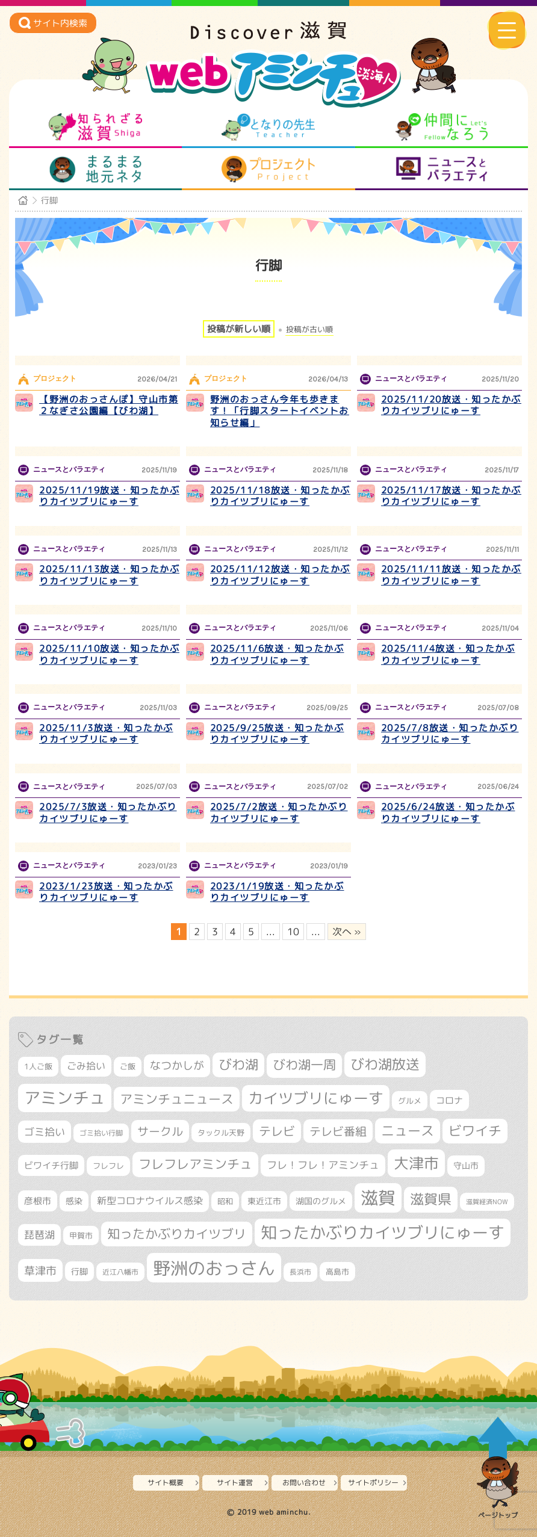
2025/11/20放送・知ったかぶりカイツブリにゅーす (451, 405)
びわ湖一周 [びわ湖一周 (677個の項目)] (304, 1065)
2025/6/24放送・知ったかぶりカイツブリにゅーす (448, 812)
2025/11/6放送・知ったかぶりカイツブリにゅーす (277, 654)
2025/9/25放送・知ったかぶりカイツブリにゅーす (277, 734)
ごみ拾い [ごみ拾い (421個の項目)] (86, 1065)
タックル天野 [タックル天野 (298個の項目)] (220, 1132)
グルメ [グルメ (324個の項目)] (409, 1100)
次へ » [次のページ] (346, 931)
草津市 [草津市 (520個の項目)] (40, 1270)
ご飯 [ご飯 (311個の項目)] (127, 1066)
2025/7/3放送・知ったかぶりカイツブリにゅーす (108, 812)
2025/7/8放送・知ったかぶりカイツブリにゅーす (450, 734)
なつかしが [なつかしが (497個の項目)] (177, 1065)
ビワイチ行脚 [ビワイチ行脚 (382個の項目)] (51, 1165)
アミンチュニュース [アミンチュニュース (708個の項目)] (177, 1099)
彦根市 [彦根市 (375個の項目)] (37, 1201)
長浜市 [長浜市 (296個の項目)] (300, 1272)
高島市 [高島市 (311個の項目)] (337, 1271)
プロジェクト (268, 169)
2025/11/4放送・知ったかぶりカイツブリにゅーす (448, 654)
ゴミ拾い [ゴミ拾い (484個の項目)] (44, 1131)
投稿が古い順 (309, 329)
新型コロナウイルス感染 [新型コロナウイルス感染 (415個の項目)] (150, 1200)
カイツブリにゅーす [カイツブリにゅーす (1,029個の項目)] (315, 1098)
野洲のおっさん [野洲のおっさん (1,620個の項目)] (214, 1267)
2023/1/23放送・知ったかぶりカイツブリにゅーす (106, 892)
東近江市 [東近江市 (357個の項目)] (264, 1201)
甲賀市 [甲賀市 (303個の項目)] (81, 1235)
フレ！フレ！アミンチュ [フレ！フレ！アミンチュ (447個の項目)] (323, 1165)
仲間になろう (441, 127)
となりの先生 (268, 127)
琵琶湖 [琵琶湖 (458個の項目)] (39, 1235)
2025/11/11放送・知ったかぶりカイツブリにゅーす (451, 575)
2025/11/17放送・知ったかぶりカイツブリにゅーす (451, 496)
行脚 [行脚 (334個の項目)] (79, 1271)
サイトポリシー (373, 1482)
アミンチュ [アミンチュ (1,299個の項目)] (64, 1097)
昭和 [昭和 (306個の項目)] (225, 1201)
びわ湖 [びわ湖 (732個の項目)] (238, 1065)
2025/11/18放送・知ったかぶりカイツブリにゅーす (280, 496)
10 (293, 931)
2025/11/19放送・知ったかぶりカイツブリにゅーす (109, 496)
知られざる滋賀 (95, 127)
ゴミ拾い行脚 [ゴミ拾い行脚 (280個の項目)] (101, 1133)
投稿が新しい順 (238, 329)
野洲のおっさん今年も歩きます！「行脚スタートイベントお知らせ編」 (279, 411)
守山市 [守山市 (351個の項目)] (466, 1166)
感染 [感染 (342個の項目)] (74, 1201)
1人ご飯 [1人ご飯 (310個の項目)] (38, 1066)
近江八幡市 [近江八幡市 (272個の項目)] (120, 1272)
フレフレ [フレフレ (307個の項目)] (108, 1165)
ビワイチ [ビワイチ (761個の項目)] (475, 1131)
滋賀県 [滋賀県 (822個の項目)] (431, 1199)
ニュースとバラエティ (441, 169)
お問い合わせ (304, 1482)
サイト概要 (165, 1482)
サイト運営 (235, 1482)
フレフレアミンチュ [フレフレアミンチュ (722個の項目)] (195, 1164)
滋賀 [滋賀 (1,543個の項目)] (378, 1198)
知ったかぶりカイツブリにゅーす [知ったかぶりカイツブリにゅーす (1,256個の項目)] (382, 1232)
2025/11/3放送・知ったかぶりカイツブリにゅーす (106, 734)
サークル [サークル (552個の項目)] (160, 1131)
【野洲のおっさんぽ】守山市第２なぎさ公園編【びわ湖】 (108, 405)
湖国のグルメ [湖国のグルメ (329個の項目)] (321, 1201)
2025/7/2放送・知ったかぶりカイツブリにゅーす (279, 812)
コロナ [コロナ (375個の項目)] (449, 1100)
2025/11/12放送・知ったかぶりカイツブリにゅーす (280, 575)
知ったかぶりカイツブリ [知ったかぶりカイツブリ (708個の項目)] (176, 1234)
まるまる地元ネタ (95, 169)
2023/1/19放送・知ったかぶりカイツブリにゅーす (277, 892)
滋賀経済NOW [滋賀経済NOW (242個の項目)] (487, 1202)
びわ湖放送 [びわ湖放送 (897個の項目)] (385, 1064)
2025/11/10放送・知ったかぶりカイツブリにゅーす (109, 654)
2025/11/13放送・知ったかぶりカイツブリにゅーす (109, 575)
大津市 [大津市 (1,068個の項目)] (416, 1163)
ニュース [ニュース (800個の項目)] (407, 1130)
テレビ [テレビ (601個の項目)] (277, 1131)
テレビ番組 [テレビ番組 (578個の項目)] (338, 1131)
